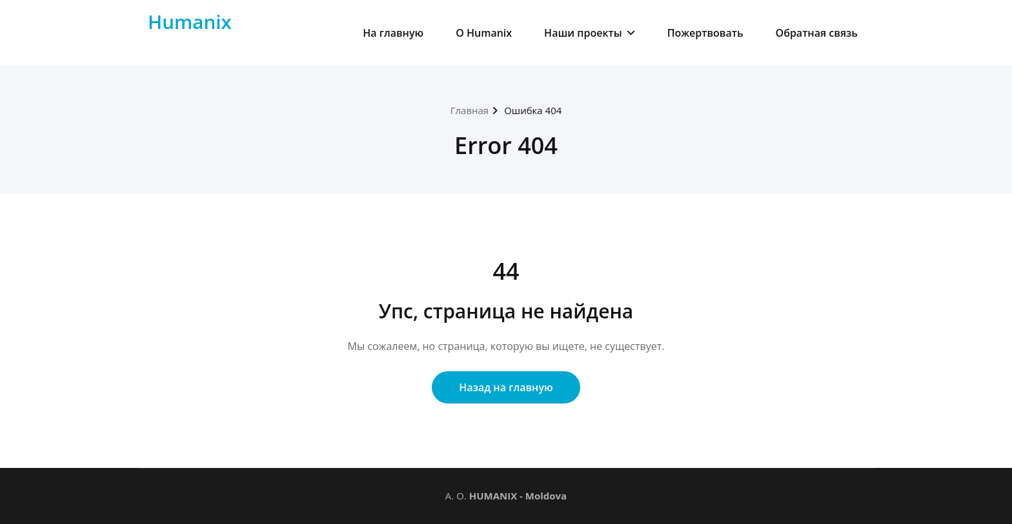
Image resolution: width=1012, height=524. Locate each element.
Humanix (190, 21)
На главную (393, 33)
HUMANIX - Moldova (518, 495)
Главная (469, 110)
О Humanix (484, 33)
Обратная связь (817, 33)
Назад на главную (505, 387)
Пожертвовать (705, 33)
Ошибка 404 (533, 110)
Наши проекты (589, 33)
